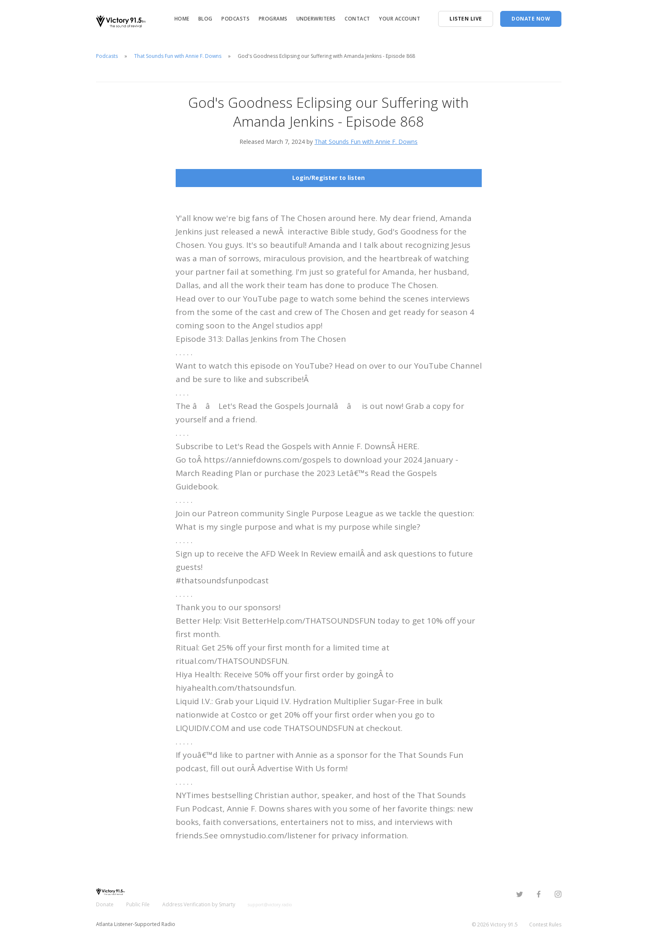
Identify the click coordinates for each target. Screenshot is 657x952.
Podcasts (235, 18)
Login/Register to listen (328, 178)
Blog (205, 18)
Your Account (399, 18)
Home (182, 18)
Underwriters (316, 18)
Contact (357, 18)
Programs (273, 18)
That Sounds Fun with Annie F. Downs (177, 56)
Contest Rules (545, 924)
